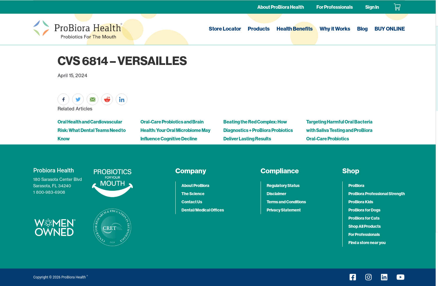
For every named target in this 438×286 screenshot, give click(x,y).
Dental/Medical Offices (202, 210)
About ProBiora (195, 185)
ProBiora (356, 185)
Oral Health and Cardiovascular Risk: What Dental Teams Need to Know (92, 130)
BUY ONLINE (390, 28)
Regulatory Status (283, 185)
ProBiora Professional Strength (376, 193)
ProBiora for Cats (364, 218)
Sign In (372, 7)
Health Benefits (295, 28)
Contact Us (191, 201)
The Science (192, 193)
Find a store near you (367, 242)
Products (259, 28)
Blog (362, 28)
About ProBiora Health (280, 7)
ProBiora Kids (360, 201)
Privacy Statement (284, 210)
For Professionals (334, 7)
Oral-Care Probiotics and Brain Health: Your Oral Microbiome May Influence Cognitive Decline (175, 130)
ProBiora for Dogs (364, 210)
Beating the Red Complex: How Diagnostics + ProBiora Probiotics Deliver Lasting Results (258, 130)
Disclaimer (276, 193)
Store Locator (225, 28)
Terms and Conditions (286, 201)
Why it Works (335, 28)
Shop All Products (364, 226)
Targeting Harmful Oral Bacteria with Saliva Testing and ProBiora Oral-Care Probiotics (339, 130)
